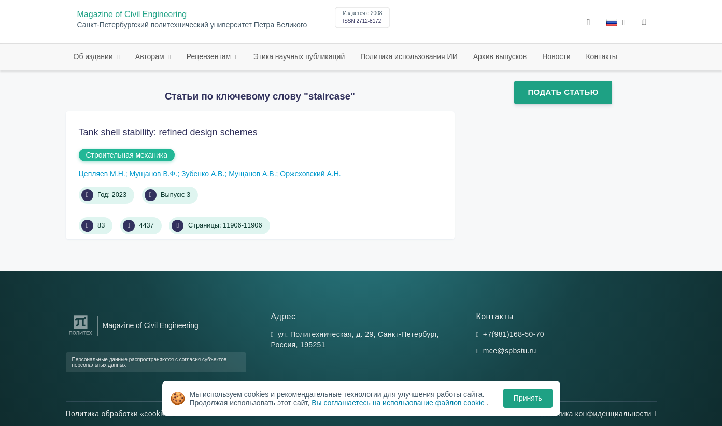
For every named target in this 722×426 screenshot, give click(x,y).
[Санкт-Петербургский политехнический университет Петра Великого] (80, 335)
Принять (528, 398)
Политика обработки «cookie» (121, 413)
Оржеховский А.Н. (310, 173)
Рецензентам (210, 56)
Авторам (150, 56)
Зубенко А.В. (202, 173)
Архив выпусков (500, 56)
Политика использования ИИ (408, 56)
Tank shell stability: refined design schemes (168, 132)
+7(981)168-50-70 (513, 334)
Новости (556, 56)
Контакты (601, 56)
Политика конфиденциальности (598, 413)
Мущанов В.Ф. (153, 173)
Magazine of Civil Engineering (132, 14)
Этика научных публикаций (299, 56)
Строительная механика (126, 155)
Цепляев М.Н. (102, 173)
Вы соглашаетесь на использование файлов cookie (399, 403)
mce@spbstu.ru (509, 351)
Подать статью (563, 92)
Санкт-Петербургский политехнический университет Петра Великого (192, 25)
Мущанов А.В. (252, 173)
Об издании (94, 56)
